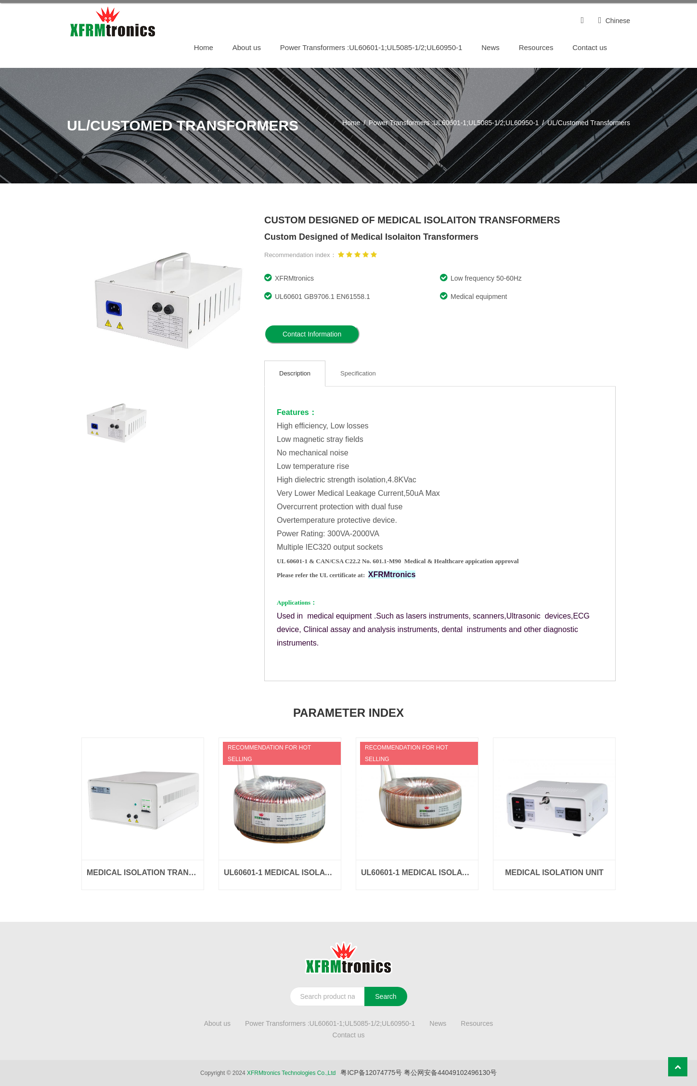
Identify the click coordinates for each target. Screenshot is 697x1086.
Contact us (589, 47)
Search (385, 996)
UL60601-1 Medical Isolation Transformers (280, 872)
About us (246, 47)
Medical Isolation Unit (554, 872)
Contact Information (312, 334)
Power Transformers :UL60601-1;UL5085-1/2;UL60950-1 (371, 47)
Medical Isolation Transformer (143, 872)
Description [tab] (294, 373)
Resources (536, 47)
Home (203, 47)
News (490, 47)
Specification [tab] (358, 373)
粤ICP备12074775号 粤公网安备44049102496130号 (418, 1072)
